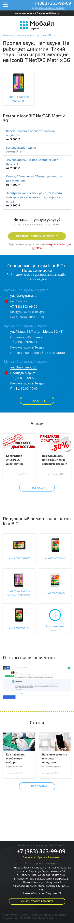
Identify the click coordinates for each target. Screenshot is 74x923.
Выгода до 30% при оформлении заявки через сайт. (54, 459)
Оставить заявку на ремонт (37, 236)
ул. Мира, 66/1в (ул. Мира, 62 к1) (37, 331)
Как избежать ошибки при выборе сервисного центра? (15, 762)
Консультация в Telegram (29, 312)
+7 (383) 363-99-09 (51, 3)
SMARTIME (26, 918)
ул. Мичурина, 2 (23, 295)
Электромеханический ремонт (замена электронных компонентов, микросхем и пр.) (34, 197)
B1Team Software (46, 918)
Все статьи (35, 786)
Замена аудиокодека (21, 147)
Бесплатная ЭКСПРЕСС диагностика (14, 459)
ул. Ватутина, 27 (23, 367)
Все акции (35, 487)
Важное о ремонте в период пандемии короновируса (54, 760)
